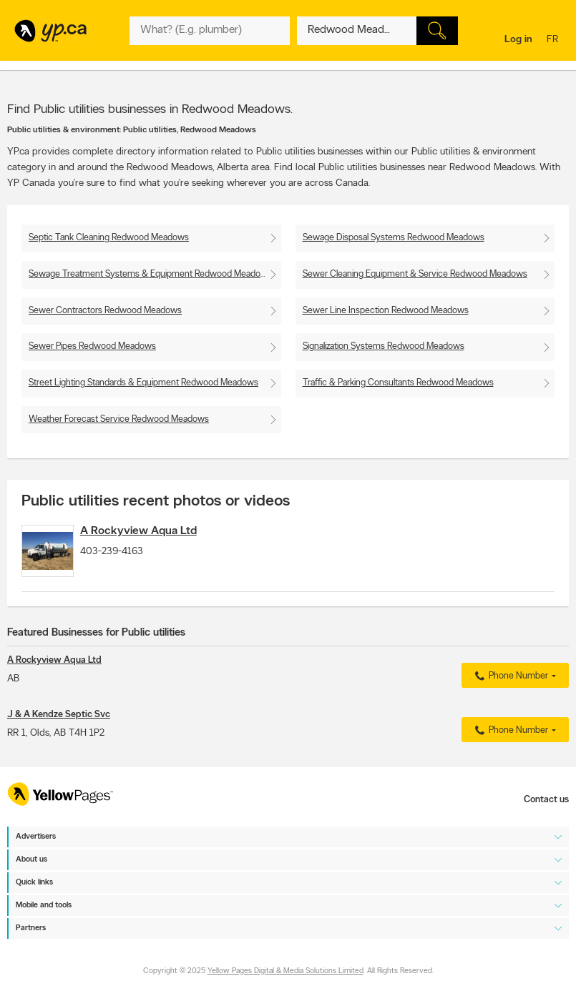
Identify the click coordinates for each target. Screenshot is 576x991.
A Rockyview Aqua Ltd (158, 531)
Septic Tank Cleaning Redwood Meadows (109, 237)
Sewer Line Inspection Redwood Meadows (386, 310)
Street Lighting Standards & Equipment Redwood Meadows (143, 383)
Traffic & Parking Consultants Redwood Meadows (398, 383)
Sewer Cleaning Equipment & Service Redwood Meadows (415, 274)
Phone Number (510, 688)
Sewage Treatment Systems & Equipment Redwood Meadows (150, 274)
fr (554, 40)
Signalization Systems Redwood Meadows (383, 346)
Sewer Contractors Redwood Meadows (105, 310)
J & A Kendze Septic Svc (58, 726)
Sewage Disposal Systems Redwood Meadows (393, 237)
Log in (518, 39)
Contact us (546, 799)
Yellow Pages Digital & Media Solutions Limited (285, 971)
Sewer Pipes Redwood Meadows (92, 346)
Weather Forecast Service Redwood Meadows (119, 419)
